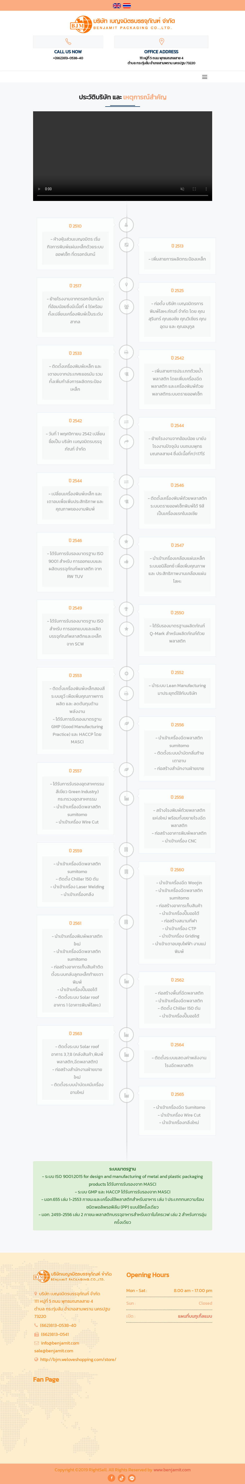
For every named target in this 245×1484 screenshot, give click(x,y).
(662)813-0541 (55, 1334)
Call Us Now (68, 51)
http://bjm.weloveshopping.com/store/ (78, 1359)
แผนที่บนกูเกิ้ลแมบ (195, 1316)
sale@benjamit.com (53, 1350)
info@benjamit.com (60, 1343)
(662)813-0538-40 (58, 1325)
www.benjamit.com (172, 1469)
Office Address (161, 51)
